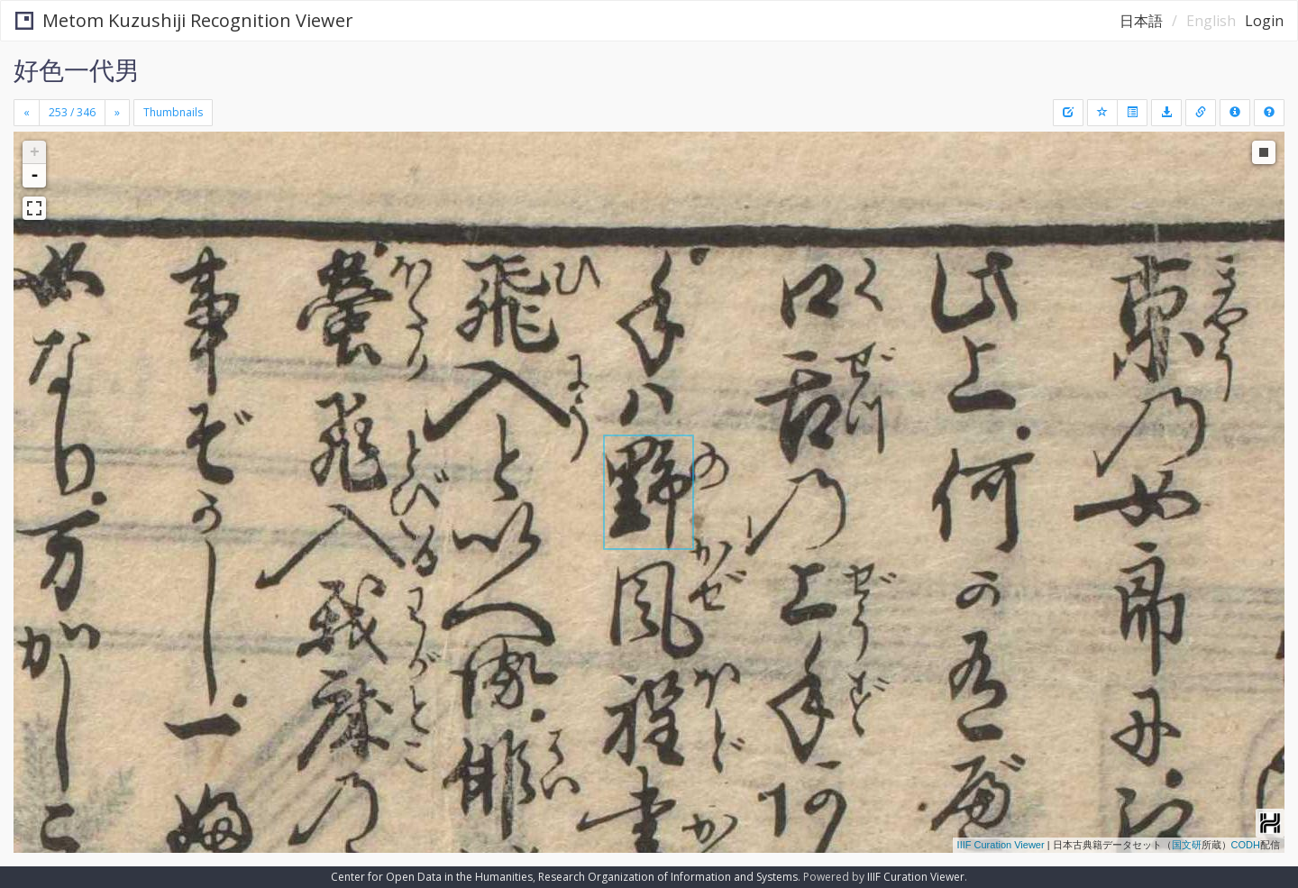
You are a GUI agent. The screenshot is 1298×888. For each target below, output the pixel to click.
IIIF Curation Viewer (1001, 844)
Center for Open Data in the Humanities (432, 876)
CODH (1245, 844)
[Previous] (27, 112)
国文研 (1187, 844)
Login (1264, 21)
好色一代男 (77, 69)
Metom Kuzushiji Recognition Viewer (184, 20)
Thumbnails (173, 112)
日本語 (1141, 21)
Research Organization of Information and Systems (668, 876)
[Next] (117, 112)
